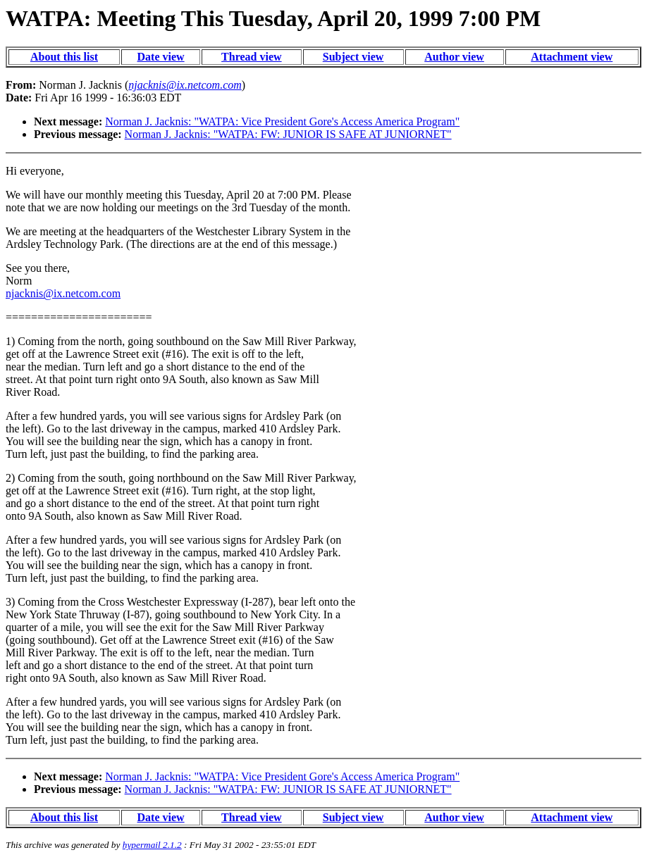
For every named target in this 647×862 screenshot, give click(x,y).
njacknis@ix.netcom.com (63, 293)
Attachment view (571, 57)
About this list (64, 57)
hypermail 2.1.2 (152, 844)
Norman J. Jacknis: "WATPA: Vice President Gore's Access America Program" (282, 121)
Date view (161, 57)
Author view (454, 57)
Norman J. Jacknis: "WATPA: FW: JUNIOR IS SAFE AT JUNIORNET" (288, 134)
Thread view (251, 57)
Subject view (353, 57)
